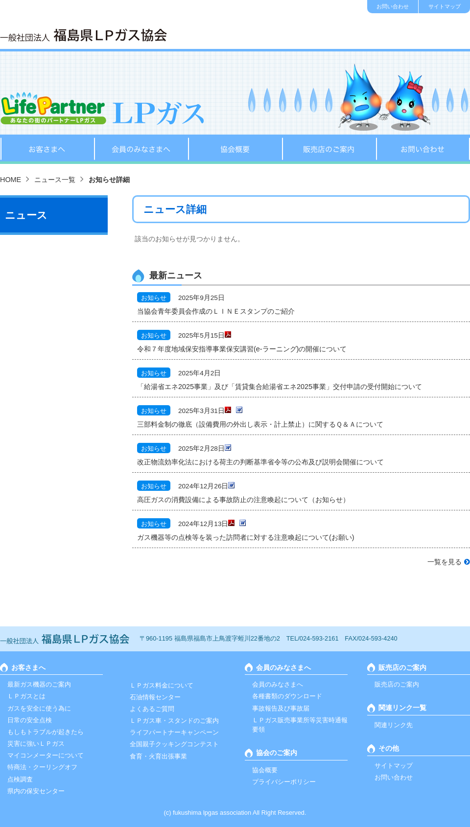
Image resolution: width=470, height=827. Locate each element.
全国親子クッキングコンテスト (174, 744)
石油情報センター (155, 697)
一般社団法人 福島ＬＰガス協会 (83, 35)
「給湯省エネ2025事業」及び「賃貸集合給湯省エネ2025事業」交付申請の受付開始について (279, 387)
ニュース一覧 (54, 180)
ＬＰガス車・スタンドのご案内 (174, 720)
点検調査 (20, 779)
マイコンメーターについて (45, 755)
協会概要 (235, 149)
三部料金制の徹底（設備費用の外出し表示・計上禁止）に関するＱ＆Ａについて (260, 424)
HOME (10, 180)
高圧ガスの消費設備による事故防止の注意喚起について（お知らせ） (243, 500)
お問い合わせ (392, 6)
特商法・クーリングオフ (42, 767)
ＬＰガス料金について (161, 685)
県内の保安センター (36, 791)
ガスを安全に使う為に (39, 708)
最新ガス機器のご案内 (39, 684)
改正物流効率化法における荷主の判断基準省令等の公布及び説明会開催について (260, 462)
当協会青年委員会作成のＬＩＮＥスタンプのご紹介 (216, 311)
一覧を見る (444, 562)
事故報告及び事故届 (280, 708)
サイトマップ (444, 6)
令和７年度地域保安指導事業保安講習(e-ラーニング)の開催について (242, 349)
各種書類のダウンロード (287, 696)
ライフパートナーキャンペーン (174, 732)
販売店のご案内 (329, 149)
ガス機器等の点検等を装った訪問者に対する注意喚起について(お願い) (245, 537)
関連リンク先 (394, 725)
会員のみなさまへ (141, 149)
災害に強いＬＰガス (36, 743)
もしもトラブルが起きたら (45, 731)
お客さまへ (47, 149)
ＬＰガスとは (26, 696)
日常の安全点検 (29, 720)
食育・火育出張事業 (158, 756)
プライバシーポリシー (284, 781)
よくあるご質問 (152, 708)
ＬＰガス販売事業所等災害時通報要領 (300, 724)
